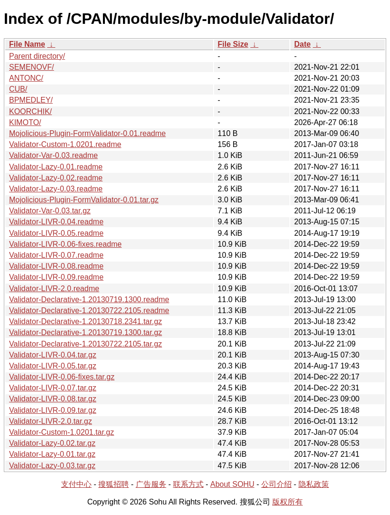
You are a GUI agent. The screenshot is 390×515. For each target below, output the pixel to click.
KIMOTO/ (25, 122)
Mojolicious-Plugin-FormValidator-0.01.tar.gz (84, 200)
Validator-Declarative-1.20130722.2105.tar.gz (85, 344)
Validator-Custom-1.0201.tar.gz (61, 432)
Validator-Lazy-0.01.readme (56, 167)
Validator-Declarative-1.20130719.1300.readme (89, 299)
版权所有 (287, 502)
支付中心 (76, 484)
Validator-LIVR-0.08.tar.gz (52, 399)
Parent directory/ (37, 56)
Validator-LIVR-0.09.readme (56, 277)
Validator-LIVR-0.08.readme (56, 266)
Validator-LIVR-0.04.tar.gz (52, 355)
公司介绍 (276, 484)
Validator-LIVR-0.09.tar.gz (52, 410)
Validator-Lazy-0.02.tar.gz (52, 443)
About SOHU (232, 484)
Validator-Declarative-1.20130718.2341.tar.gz (85, 321)
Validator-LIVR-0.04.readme (56, 222)
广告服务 (151, 484)
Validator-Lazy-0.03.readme (56, 189)
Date (302, 44)
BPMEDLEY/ (31, 100)
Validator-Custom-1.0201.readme (65, 144)
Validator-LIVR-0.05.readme (56, 233)
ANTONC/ (26, 78)
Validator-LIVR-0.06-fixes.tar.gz (61, 377)
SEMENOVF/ (31, 67)
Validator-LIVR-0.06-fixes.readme (65, 244)
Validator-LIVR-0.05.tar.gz (52, 366)
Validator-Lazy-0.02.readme (56, 178)
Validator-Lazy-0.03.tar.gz (52, 466)
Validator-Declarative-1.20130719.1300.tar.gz (85, 332)
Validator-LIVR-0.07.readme (56, 255)
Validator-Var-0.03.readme (53, 155)
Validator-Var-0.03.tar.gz (50, 211)
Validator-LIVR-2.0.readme (54, 288)
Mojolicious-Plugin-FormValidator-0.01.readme (87, 133)
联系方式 (188, 484)
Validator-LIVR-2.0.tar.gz (50, 421)
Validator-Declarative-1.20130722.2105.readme (89, 310)
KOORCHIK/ (30, 111)
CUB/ (18, 89)
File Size (233, 44)
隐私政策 (313, 484)
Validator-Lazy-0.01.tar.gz (52, 454)
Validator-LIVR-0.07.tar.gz (52, 388)
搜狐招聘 (113, 484)
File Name (27, 44)
